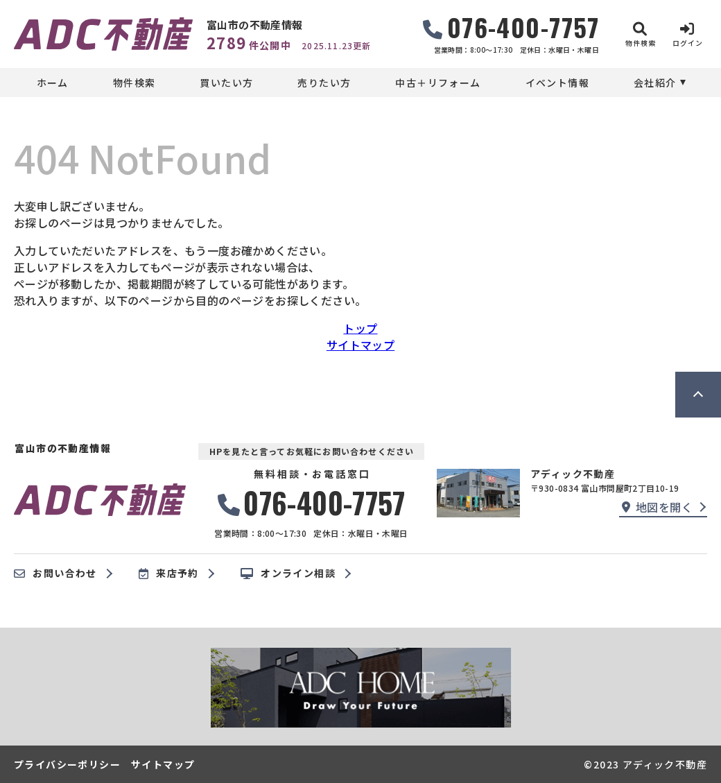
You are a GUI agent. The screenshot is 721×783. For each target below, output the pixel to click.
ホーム (53, 82)
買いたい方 (226, 82)
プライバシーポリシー (67, 764)
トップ (360, 328)
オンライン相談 (288, 573)
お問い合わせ (55, 573)
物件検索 (134, 82)
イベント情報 (557, 82)
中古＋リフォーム (437, 82)
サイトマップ (360, 344)
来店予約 (169, 573)
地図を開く (657, 507)
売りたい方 (324, 82)
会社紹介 (655, 82)
